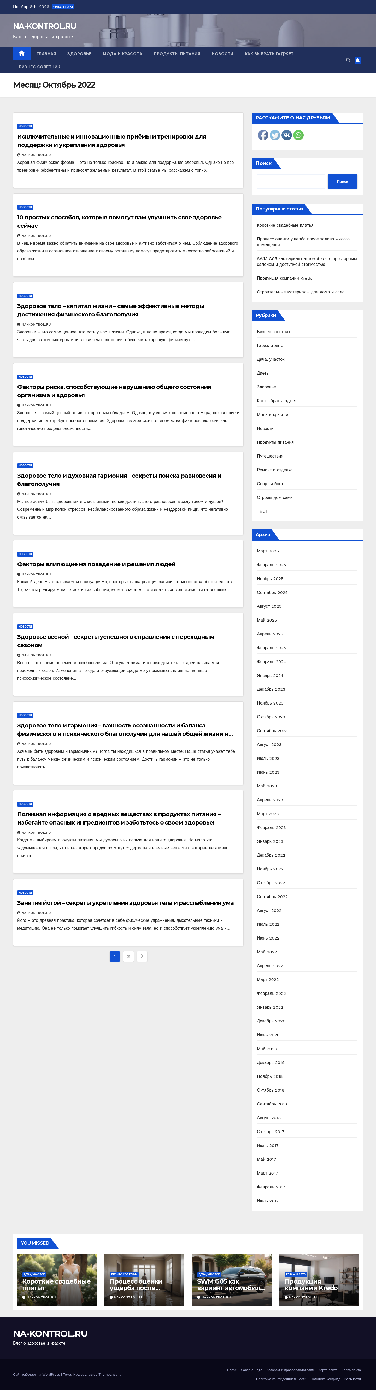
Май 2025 (267, 620)
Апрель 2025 (270, 633)
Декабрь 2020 (271, 1021)
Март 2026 (268, 551)
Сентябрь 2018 (272, 1104)
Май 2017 (266, 1159)
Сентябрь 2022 (272, 896)
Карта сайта (328, 1370)
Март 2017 (267, 1173)
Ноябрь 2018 (270, 1076)
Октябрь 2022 (271, 882)
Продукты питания (177, 53)
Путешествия (270, 456)
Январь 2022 (270, 1007)
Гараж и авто (270, 345)
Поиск (264, 163)
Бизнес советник (39, 66)
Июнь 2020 (268, 1034)
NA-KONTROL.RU (44, 26)
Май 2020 (267, 1048)
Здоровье (79, 53)
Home (232, 1370)
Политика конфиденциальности (281, 1379)
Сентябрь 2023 (272, 730)
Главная (46, 53)
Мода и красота (122, 53)
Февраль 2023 (271, 827)
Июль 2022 (268, 924)
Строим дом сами (275, 497)
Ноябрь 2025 (270, 578)
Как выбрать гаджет (269, 53)
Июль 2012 (268, 1200)
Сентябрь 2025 (272, 592)
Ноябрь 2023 (270, 703)
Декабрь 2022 (271, 855)
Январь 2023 (270, 841)
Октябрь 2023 (271, 716)
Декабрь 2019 (271, 1062)
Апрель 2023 (270, 799)
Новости (222, 53)
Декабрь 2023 (271, 689)
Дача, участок (270, 359)
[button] (348, 60)
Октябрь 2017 (270, 1131)
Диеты (263, 373)
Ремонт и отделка (275, 469)
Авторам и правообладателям (290, 1370)
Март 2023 (268, 813)
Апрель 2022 (270, 965)
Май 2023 (267, 786)
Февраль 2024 (271, 661)
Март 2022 (268, 979)
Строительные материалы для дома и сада (301, 292)
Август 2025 (269, 606)
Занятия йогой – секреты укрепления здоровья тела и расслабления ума (125, 902)
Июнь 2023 (268, 772)
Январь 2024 (270, 675)
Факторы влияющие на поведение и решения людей (96, 564)
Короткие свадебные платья (285, 225)
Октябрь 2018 (270, 1090)
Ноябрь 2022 (270, 869)
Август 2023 (269, 744)
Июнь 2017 (267, 1145)
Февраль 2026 (271, 564)
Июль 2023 (268, 758)
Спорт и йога (270, 483)
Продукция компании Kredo (285, 278)
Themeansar (108, 1374)
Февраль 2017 (271, 1186)
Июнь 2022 (268, 938)
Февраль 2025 (271, 647)
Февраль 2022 (271, 993)
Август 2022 (269, 910)
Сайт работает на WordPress (37, 1374)
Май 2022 (267, 951)
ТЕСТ (262, 511)
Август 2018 (269, 1117)
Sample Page (251, 1370)
